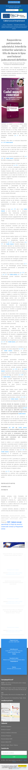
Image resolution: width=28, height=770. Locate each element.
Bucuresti (3, 745)
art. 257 (5, 274)
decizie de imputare (14, 518)
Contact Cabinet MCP (6, 742)
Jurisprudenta (9, 24)
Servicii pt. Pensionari (6, 735)
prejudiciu (23, 515)
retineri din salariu (14, 517)
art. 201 (16, 165)
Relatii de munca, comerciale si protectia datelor (14, 659)
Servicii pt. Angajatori (6, 726)
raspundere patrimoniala (15, 515)
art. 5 (25, 264)
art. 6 (16, 135)
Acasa (4, 24)
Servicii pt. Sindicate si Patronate (9, 732)
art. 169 (3, 142)
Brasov (11, 745)
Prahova (16, 745)
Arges (7, 745)
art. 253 (13, 209)
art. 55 (7, 471)
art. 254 (21, 349)
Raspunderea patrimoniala (19, 24)
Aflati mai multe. (16, 768)
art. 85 (25, 408)
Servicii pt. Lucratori (5, 729)
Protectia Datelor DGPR (6, 739)
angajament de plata (5, 517)
